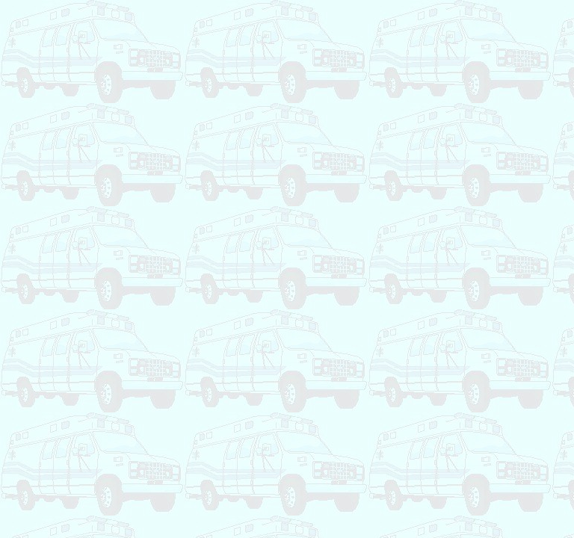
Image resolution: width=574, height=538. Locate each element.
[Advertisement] (278, 39)
